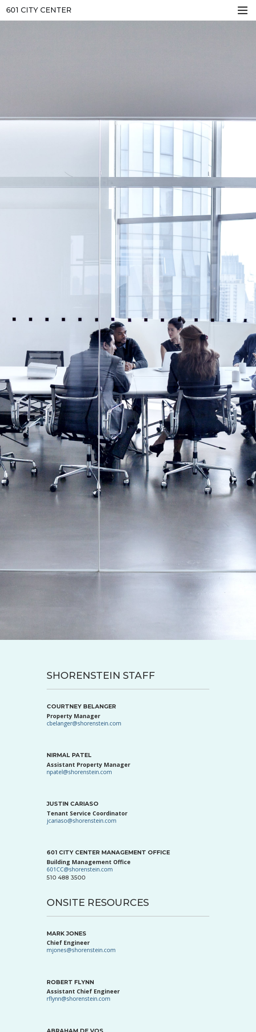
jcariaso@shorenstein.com (81, 820)
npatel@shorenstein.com (79, 772)
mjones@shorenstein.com (81, 950)
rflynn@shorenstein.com (78, 998)
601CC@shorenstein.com (80, 869)
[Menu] (242, 10)
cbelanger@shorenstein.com (84, 723)
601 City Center (38, 10)
